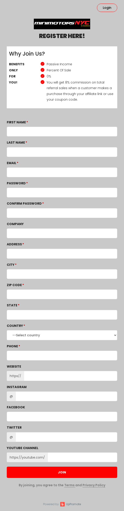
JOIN (62, 472)
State (12, 305)
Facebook (16, 407)
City (10, 264)
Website (14, 366)
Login (107, 7)
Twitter (14, 427)
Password (16, 183)
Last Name (16, 142)
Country (15, 325)
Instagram (17, 387)
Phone (12, 346)
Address (14, 244)
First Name (16, 122)
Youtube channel (22, 448)
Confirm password (24, 203)
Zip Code (14, 285)
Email (11, 163)
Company (15, 224)
